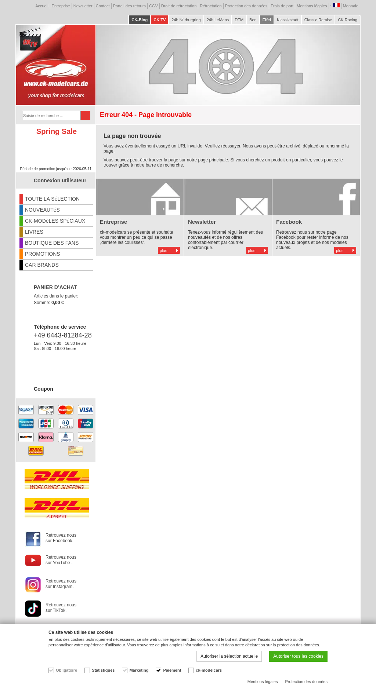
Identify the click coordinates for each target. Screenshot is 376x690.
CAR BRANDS (42, 265)
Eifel (267, 20)
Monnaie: (352, 6)
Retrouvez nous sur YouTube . (61, 560)
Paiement (172, 670)
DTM (239, 20)
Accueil (41, 6)
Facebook (289, 222)
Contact (103, 6)
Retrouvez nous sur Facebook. (61, 538)
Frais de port (282, 6)
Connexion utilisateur (60, 180)
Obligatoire (66, 670)
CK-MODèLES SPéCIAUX (55, 221)
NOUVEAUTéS (42, 210)
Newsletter (83, 6)
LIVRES (34, 232)
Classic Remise (318, 20)
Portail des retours (129, 6)
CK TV (159, 20)
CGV (153, 6)
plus (163, 250)
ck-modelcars (209, 670)
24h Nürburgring (186, 20)
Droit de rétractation (179, 6)
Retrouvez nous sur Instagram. (61, 583)
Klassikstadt (288, 20)
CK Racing (347, 20)
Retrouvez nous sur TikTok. (61, 607)
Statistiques (103, 670)
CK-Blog (139, 20)
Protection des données (246, 6)
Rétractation (210, 6)
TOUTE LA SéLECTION (52, 199)
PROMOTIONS (42, 254)
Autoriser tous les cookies (298, 656)
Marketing (138, 670)
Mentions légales (312, 6)
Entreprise (61, 6)
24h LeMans (218, 20)
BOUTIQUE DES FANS (52, 243)
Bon (253, 20)
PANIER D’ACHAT (55, 287)
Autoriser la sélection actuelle (229, 656)
